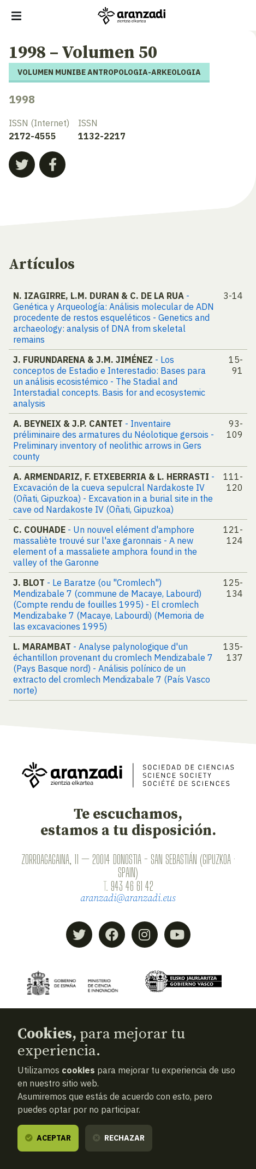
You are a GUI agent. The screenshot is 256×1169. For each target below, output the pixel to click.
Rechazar (119, 1138)
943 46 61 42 (132, 886)
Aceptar (48, 1138)
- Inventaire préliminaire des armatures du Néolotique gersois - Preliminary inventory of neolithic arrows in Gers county (113, 440)
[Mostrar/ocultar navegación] (16, 16)
